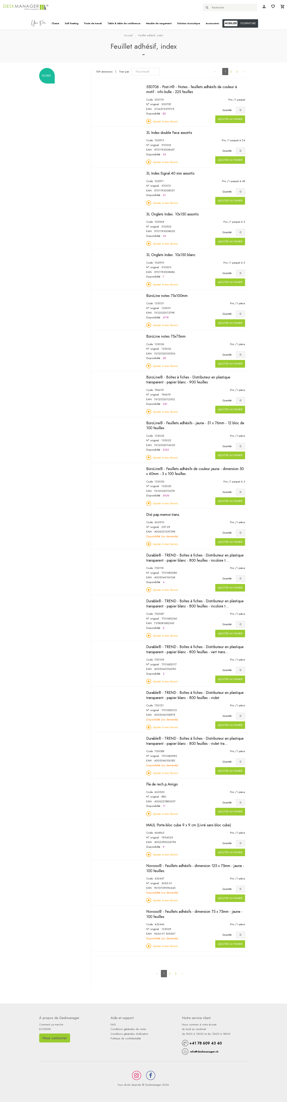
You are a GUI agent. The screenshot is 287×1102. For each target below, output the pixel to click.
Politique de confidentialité (126, 1038)
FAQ (113, 1025)
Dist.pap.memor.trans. (163, 514)
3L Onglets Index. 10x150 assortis (172, 214)
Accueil (128, 35)
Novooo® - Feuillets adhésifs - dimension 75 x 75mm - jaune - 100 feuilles (194, 914)
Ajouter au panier (230, 119)
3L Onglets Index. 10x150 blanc (170, 255)
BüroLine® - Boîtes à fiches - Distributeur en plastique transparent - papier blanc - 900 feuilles (188, 380)
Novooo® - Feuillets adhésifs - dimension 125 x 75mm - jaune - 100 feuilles (195, 868)
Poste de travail (93, 23)
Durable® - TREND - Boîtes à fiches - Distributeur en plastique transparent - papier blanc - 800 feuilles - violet (195, 695)
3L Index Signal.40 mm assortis (170, 173)
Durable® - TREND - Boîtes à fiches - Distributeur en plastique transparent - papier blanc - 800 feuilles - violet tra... (195, 741)
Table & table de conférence (123, 23)
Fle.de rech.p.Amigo (162, 784)
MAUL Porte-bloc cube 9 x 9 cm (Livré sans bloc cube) (188, 825)
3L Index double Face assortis (169, 132)
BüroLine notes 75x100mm (167, 295)
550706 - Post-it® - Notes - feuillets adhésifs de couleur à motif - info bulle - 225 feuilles (191, 89)
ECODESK (45, 1029)
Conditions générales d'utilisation (129, 1034)
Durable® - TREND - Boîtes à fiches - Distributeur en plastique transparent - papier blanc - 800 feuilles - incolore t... (195, 558)
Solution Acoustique (188, 23)
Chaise (55, 23)
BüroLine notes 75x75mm (166, 336)
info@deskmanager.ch (204, 1052)
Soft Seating (72, 23)
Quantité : (228, 110)
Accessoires (212, 23)
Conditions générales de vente (128, 1029)
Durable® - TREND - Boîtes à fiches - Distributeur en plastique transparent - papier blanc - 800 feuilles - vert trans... (195, 649)
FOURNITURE (248, 23)
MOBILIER (231, 23)
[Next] (243, 71)
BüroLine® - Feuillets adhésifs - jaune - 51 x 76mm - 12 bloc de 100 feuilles (195, 425)
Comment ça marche (51, 1025)
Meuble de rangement (159, 23)
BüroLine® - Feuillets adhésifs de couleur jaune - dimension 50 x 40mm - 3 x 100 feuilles (195, 471)
